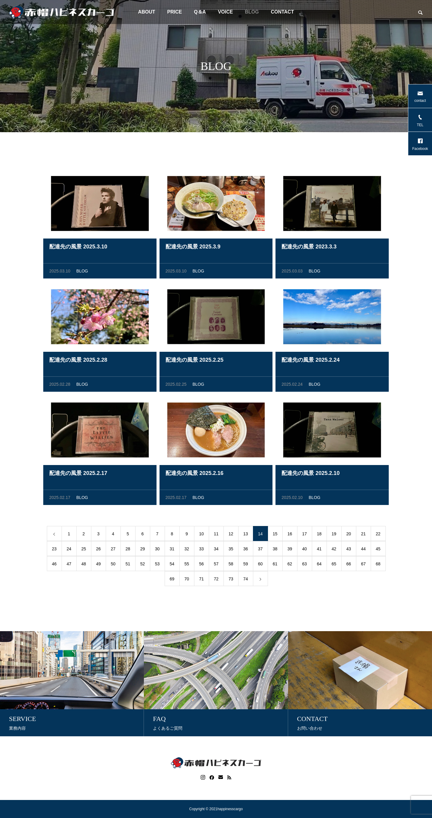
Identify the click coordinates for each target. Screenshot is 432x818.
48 (83, 565)
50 (113, 565)
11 (216, 535)
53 (157, 565)
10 (201, 535)
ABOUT (146, 11)
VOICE (225, 11)
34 (216, 550)
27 (113, 550)
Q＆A (200, 11)
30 (157, 550)
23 (54, 550)
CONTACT (282, 11)
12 (231, 535)
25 (83, 550)
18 (319, 535)
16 (289, 535)
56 (201, 565)
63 (304, 565)
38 (275, 550)
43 (348, 550)
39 (289, 550)
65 (334, 565)
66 (348, 565)
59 (245, 565)
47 (69, 565)
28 (128, 550)
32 (186, 550)
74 (245, 580)
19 (334, 535)
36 (245, 550)
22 (378, 535)
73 (231, 580)
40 (304, 550)
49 (98, 565)
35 (231, 550)
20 (348, 535)
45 (378, 550)
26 (98, 550)
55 (186, 565)
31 (172, 550)
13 (245, 535)
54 (172, 565)
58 (231, 565)
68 (378, 565)
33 (201, 550)
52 (142, 565)
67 (363, 565)
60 (260, 565)
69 (172, 580)
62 (289, 565)
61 (275, 565)
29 (142, 550)
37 (260, 550)
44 (363, 550)
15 (275, 535)
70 (186, 580)
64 (319, 565)
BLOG (252, 11)
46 (54, 565)
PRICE (174, 11)
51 (128, 565)
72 (216, 580)
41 (319, 550)
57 (216, 565)
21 (363, 535)
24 (69, 550)
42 (334, 550)
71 (201, 580)
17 (304, 535)
